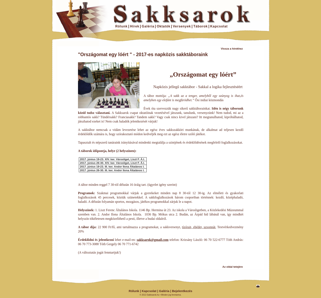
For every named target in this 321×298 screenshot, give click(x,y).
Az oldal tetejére (232, 266)
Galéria (148, 26)
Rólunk (121, 26)
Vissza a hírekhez (232, 48)
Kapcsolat (219, 26)
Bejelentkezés (182, 291)
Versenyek (182, 26)
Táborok (200, 26)
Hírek (134, 26)
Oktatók (164, 26)
